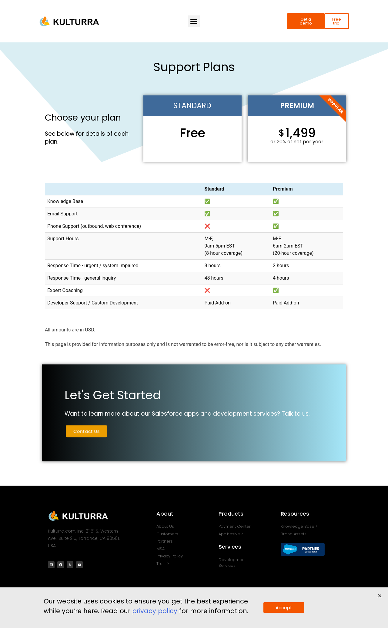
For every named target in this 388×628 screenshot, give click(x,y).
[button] (194, 21)
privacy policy (154, 612)
